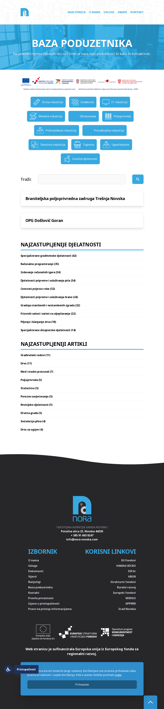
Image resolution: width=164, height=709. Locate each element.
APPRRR (130, 603)
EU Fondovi (128, 560)
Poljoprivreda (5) (31, 380)
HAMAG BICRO (126, 566)
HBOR (132, 576)
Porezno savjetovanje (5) (37, 396)
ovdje (118, 675)
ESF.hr (132, 571)
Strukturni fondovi (123, 582)
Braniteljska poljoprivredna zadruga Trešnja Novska (75, 198)
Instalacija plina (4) (33, 421)
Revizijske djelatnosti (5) (37, 405)
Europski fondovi (124, 593)
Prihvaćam (82, 684)
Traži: (26, 179)
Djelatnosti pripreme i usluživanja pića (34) (48, 280)
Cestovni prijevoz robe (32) (38, 289)
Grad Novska (127, 609)
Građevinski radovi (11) (35, 355)
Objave (122, 12)
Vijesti (32, 576)
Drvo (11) (26, 363)
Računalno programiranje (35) (40, 264)
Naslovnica (77, 12)
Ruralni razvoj (126, 587)
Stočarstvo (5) (30, 388)
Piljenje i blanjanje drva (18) (38, 322)
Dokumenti (35, 571)
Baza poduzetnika (40, 587)
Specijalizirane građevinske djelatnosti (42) (49, 256)
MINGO (131, 598)
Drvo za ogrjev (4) (32, 429)
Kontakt (137, 12)
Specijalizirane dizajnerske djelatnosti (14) (48, 330)
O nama (94, 12)
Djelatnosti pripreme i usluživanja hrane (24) (49, 297)
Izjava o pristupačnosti (43, 603)
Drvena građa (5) (31, 413)
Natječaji (34, 582)
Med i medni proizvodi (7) (37, 371)
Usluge (109, 12)
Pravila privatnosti (41, 598)
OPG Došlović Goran (44, 220)
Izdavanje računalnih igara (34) (41, 272)
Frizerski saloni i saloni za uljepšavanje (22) (48, 313)
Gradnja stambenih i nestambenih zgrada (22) (50, 305)
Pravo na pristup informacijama (50, 609)
